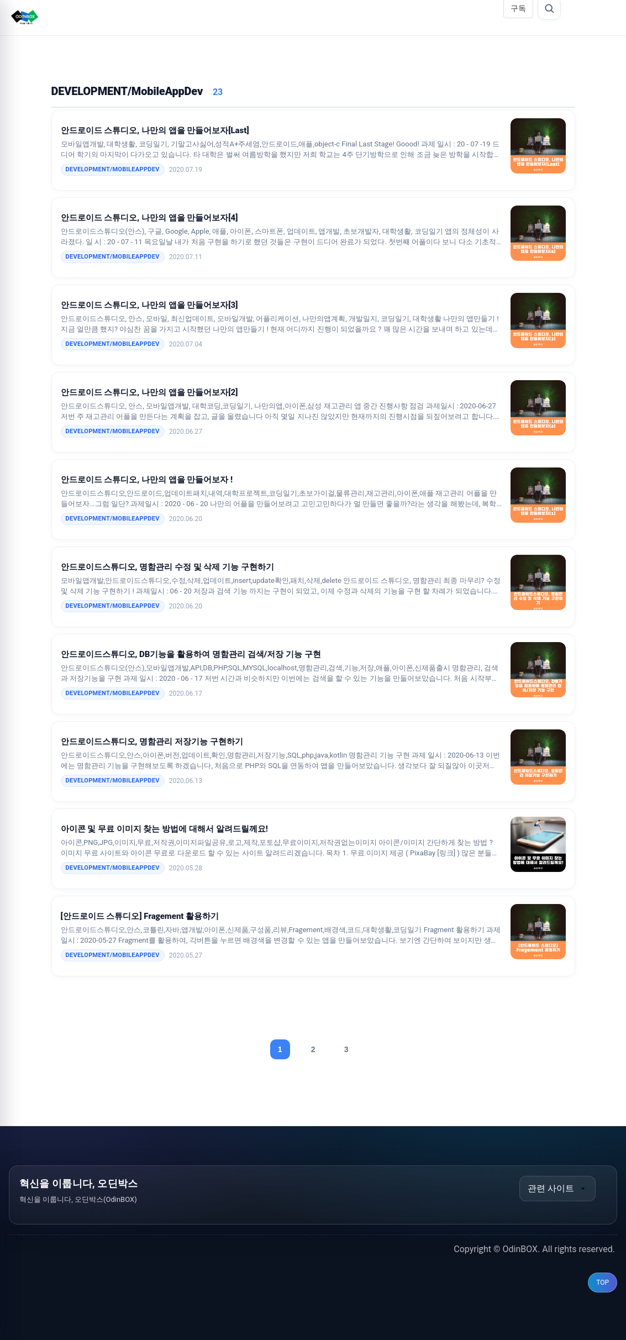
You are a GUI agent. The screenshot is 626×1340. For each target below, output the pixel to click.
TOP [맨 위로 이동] (602, 1282)
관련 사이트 (557, 1188)
